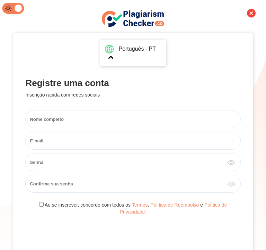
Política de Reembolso (174, 205)
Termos (140, 205)
